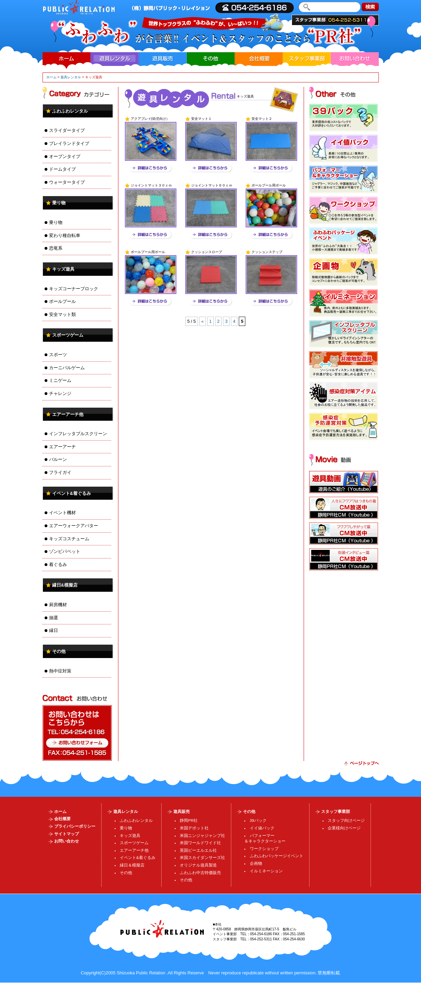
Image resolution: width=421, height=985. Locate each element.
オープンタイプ (64, 156)
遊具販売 (163, 58)
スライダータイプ (67, 130)
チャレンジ (60, 393)
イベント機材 (62, 512)
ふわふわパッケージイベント (276, 856)
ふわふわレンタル (70, 111)
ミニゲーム (60, 380)
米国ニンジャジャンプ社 (202, 836)
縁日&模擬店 (65, 585)
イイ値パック (262, 828)
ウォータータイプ (67, 182)
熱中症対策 (60, 670)
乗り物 (59, 202)
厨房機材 (58, 604)
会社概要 (259, 58)
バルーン (58, 459)
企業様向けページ (344, 828)
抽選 (53, 617)
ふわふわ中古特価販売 (200, 873)
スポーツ (58, 354)
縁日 (53, 630)
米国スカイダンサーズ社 (202, 858)
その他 (211, 58)
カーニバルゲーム (67, 367)
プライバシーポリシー (74, 826)
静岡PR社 (189, 820)
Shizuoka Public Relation (141, 972)
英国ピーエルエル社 (198, 850)
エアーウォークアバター (73, 525)
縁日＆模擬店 (132, 865)
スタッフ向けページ (346, 820)
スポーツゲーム (67, 335)
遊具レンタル (70, 77)
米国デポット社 (194, 828)
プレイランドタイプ (69, 143)
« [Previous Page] (202, 321)
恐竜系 (55, 248)
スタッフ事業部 (335, 20)
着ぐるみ (58, 564)
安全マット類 (62, 314)
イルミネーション (266, 871)
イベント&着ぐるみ (71, 493)
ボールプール (62, 301)
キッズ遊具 (63, 269)
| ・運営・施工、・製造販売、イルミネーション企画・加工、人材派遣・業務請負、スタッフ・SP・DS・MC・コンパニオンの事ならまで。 (79, 7)
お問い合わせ (355, 58)
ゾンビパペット (64, 551)
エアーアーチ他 (67, 414)
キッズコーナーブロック (73, 288)
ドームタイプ (62, 169)
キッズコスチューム (69, 538)
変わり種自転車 (64, 235)
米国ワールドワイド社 (200, 843)
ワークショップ (264, 849)
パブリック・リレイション (162, 929)
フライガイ (60, 472)
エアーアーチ (62, 446)
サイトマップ (66, 834)
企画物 (256, 863)
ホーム (66, 58)
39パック (258, 820)
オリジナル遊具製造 (198, 865)
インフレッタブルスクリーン (78, 433)
